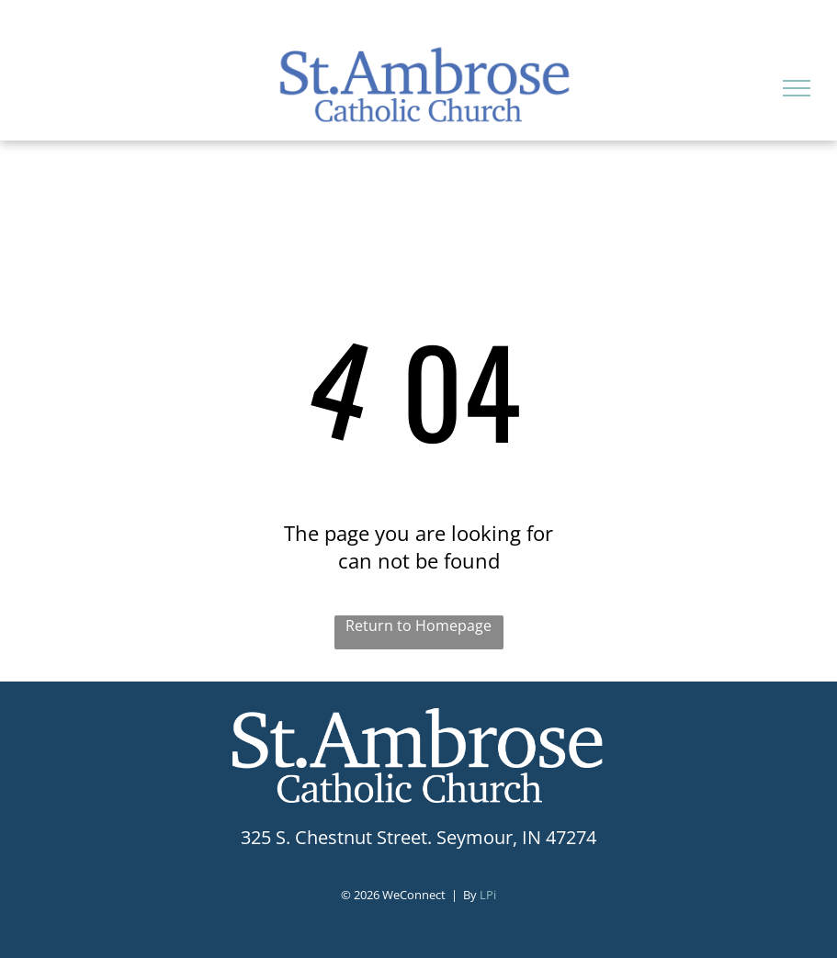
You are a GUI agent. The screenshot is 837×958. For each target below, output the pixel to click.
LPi (488, 894)
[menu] (796, 88)
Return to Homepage (418, 625)
